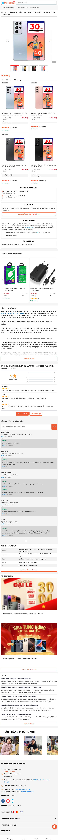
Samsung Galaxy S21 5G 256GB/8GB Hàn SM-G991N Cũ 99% (43, 114)
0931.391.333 (9, 770)
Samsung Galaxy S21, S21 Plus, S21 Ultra (28, 7)
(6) (13, 127)
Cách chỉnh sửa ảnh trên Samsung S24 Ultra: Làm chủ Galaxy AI (19, 705)
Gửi (54, 427)
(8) (42, 126)
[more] (54, 826)
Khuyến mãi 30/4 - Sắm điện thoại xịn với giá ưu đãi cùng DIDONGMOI (23, 613)
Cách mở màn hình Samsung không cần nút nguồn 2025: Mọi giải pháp (21, 687)
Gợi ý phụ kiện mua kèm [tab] (12, 254)
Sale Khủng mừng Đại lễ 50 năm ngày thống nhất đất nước (20, 658)
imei (37, 232)
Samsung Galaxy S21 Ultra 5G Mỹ (12, 313)
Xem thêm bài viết (29, 358)
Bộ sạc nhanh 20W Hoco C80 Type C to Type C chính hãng (14, 289)
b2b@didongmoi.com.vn (26, 790)
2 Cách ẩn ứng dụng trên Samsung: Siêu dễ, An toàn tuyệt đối (18, 696)
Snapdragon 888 (29, 227)
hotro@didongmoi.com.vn (22, 787)
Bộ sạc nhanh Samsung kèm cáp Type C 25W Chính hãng (41, 289)
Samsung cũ (13, 7)
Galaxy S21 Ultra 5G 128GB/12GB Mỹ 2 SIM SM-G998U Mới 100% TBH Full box (14, 114)
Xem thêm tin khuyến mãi (29, 669)
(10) (43, 180)
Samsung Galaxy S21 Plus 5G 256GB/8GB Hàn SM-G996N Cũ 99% (14, 166)
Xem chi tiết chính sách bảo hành (29, 214)
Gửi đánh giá (22, 414)
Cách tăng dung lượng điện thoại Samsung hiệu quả (16, 678)
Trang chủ (5, 7)
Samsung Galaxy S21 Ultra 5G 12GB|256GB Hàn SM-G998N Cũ (43, 166)
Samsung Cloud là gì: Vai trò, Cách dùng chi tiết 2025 (16, 714)
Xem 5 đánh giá (36, 414)
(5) (13, 180)
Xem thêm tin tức (29, 724)
